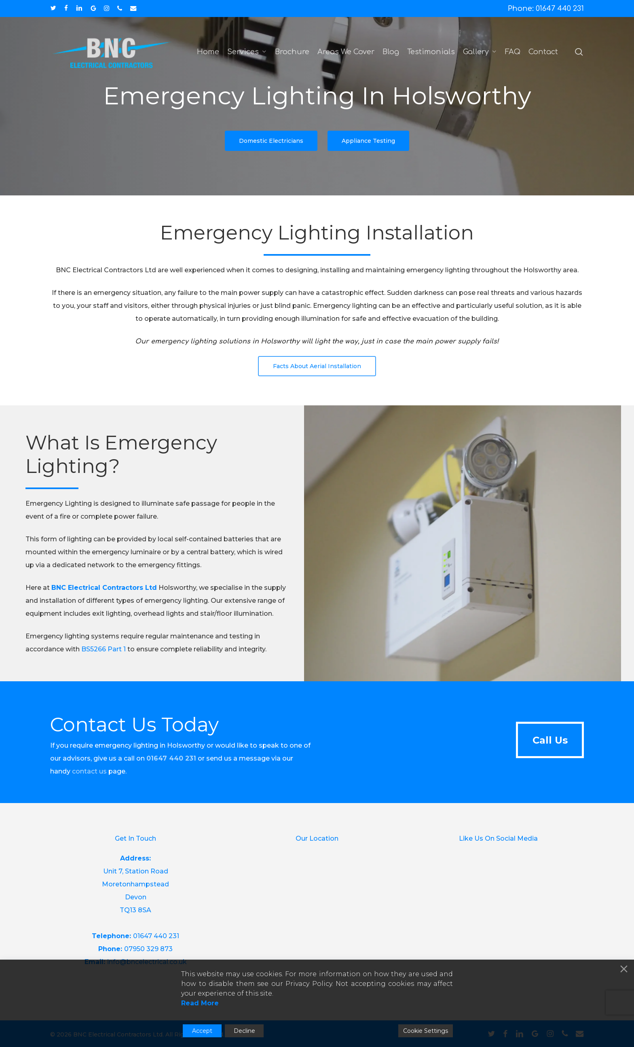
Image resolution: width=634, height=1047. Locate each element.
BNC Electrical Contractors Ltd (104, 603)
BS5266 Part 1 (103, 664)
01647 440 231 (156, 936)
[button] (271, 141)
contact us (89, 771)
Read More (200, 1003)
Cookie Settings (425, 1030)
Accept (202, 1030)
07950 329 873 (148, 949)
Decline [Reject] (244, 1030)
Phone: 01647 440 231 (546, 8)
